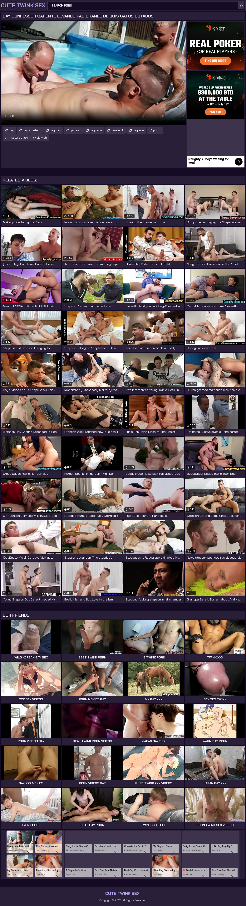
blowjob (42, 138)
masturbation (18, 138)
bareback (117, 130)
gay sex (75, 130)
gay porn (96, 130)
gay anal (138, 130)
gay (11, 130)
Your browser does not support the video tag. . (93, 73)
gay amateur (32, 130)
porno (157, 130)
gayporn (55, 130)
